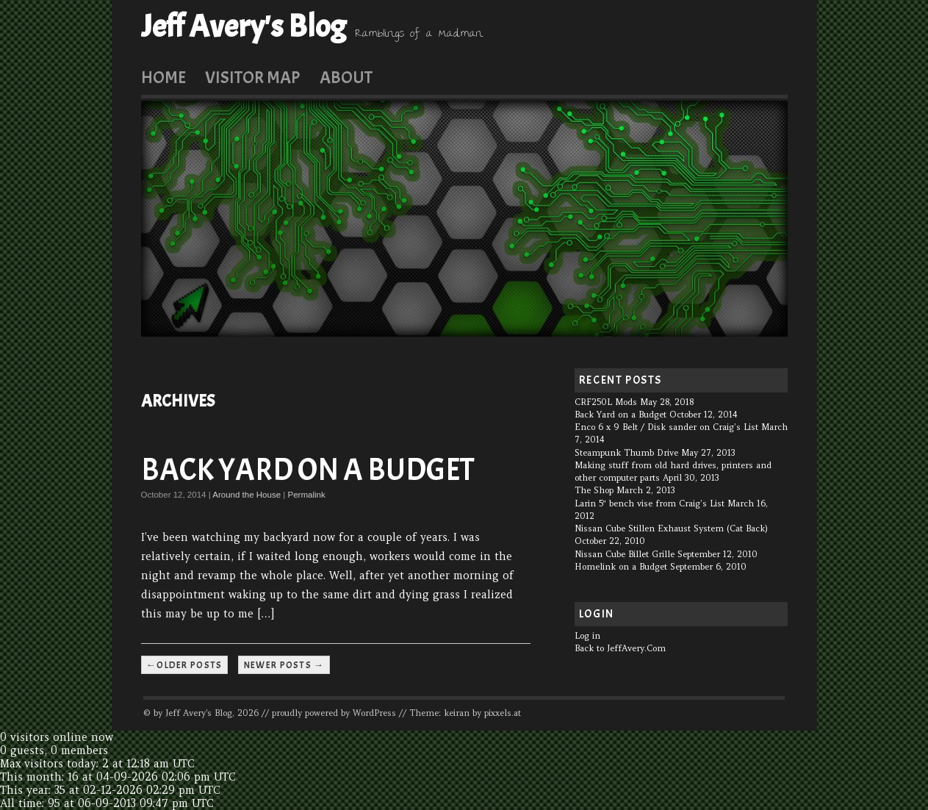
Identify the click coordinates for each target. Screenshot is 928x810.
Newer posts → (284, 664)
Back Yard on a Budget (308, 470)
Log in (587, 636)
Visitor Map (252, 77)
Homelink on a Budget (621, 567)
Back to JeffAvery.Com (620, 648)
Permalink (306, 494)
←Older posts (184, 664)
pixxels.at (502, 713)
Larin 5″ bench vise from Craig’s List (649, 503)
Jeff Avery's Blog (243, 26)
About (346, 77)
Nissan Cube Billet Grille (625, 554)
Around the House (246, 494)
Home (163, 77)
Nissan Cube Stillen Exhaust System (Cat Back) (671, 528)
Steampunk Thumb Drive (626, 453)
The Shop (594, 490)
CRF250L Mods (606, 402)
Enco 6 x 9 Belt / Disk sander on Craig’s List (666, 427)
